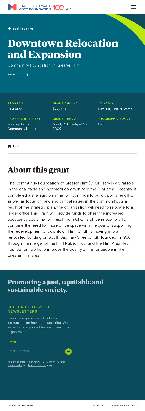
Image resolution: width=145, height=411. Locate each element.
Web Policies (98, 405)
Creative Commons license (123, 405)
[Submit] (68, 351)
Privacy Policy (15, 365)
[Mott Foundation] (40, 7)
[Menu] (133, 7)
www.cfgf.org (18, 74)
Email (12, 342)
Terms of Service (37, 365)
